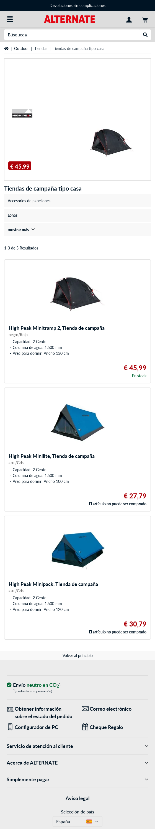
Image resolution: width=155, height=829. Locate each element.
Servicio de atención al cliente (77, 746)
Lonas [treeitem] (12, 215)
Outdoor (21, 48)
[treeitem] (77, 229)
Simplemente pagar (77, 779)
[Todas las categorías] (10, 19)
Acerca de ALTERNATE (77, 762)
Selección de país (77, 811)
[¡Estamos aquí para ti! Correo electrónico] (115, 709)
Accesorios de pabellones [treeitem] (29, 200)
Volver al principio (78, 655)
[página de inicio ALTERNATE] (69, 18)
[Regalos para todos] (115, 727)
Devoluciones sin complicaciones (77, 5)
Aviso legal (77, 798)
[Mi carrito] (145, 19)
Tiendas (40, 48)
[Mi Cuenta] (129, 19)
